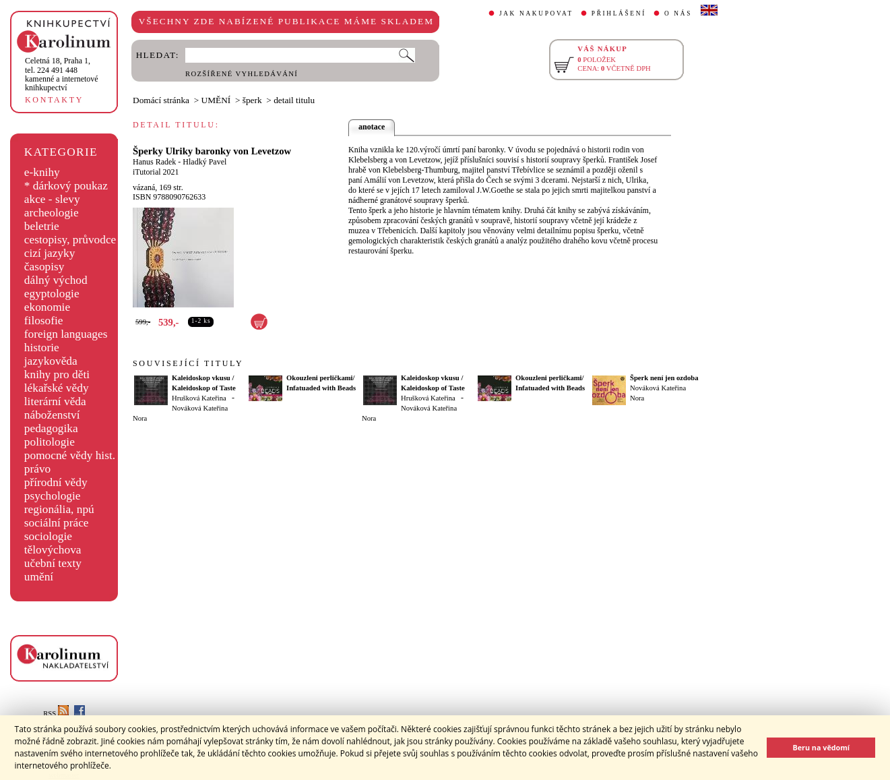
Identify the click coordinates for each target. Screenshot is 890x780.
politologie (49, 442)
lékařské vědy (56, 388)
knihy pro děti (57, 374)
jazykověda (50, 361)
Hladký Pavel (204, 162)
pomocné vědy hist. (69, 455)
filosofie (43, 320)
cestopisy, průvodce (70, 239)
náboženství (52, 415)
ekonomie (47, 307)
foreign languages (66, 334)
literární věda (55, 401)
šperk (252, 100)
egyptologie (52, 293)
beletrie (41, 226)
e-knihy (42, 172)
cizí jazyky (49, 253)
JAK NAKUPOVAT (536, 13)
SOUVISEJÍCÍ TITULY (188, 363)
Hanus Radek (154, 162)
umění (38, 576)
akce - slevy (52, 199)
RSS (56, 713)
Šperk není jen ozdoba (664, 378)
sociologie (48, 536)
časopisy (44, 266)
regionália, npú (59, 509)
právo (37, 468)
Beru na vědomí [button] (821, 747)
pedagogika (51, 428)
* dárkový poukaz (66, 185)
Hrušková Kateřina (199, 398)
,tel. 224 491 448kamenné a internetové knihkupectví (61, 74)
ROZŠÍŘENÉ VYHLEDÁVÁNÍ (241, 74)
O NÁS (678, 13)
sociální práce (56, 522)
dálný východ (56, 280)
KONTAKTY (54, 99)
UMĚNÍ (216, 100)
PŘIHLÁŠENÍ (619, 13)
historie (41, 347)
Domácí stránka (161, 100)
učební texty (53, 563)
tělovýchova (53, 549)
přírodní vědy (56, 482)
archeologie (51, 212)
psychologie (52, 495)
